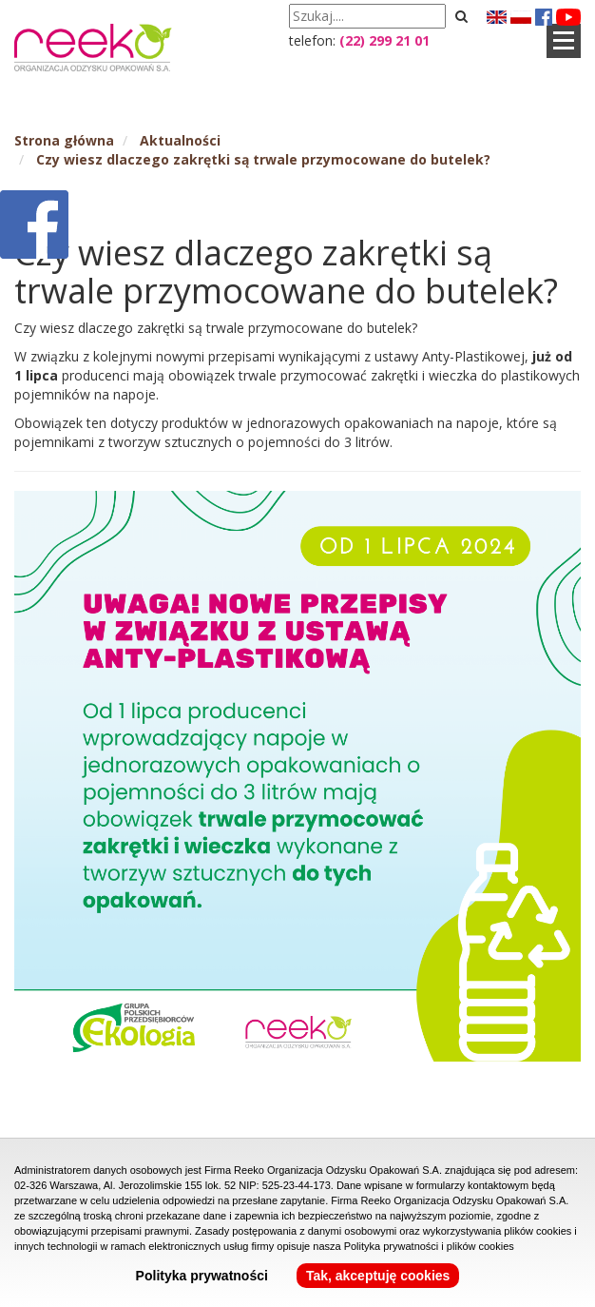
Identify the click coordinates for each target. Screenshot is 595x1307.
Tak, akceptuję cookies (378, 1275)
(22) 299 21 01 (384, 40)
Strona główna (64, 140)
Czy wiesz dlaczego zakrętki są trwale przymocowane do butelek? (263, 159)
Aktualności (180, 140)
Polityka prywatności (202, 1275)
